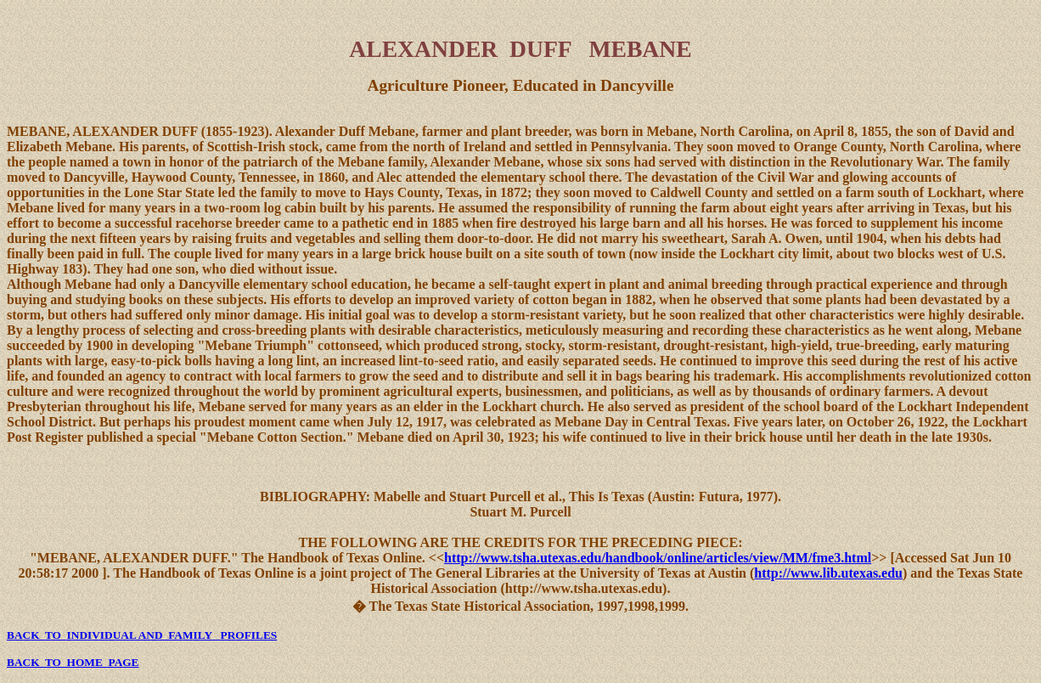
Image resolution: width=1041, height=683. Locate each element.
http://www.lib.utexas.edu (828, 573)
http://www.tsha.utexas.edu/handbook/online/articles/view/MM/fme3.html (657, 557)
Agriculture (408, 85)
